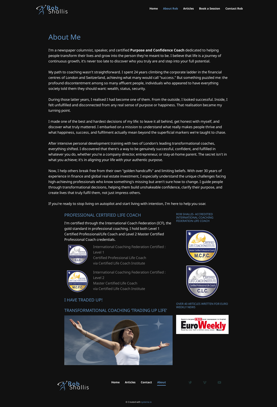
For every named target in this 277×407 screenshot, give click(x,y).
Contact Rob (234, 8)
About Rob (170, 8)
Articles (188, 8)
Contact (146, 382)
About (161, 382)
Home (153, 8)
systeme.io (146, 401)
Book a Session (209, 8)
